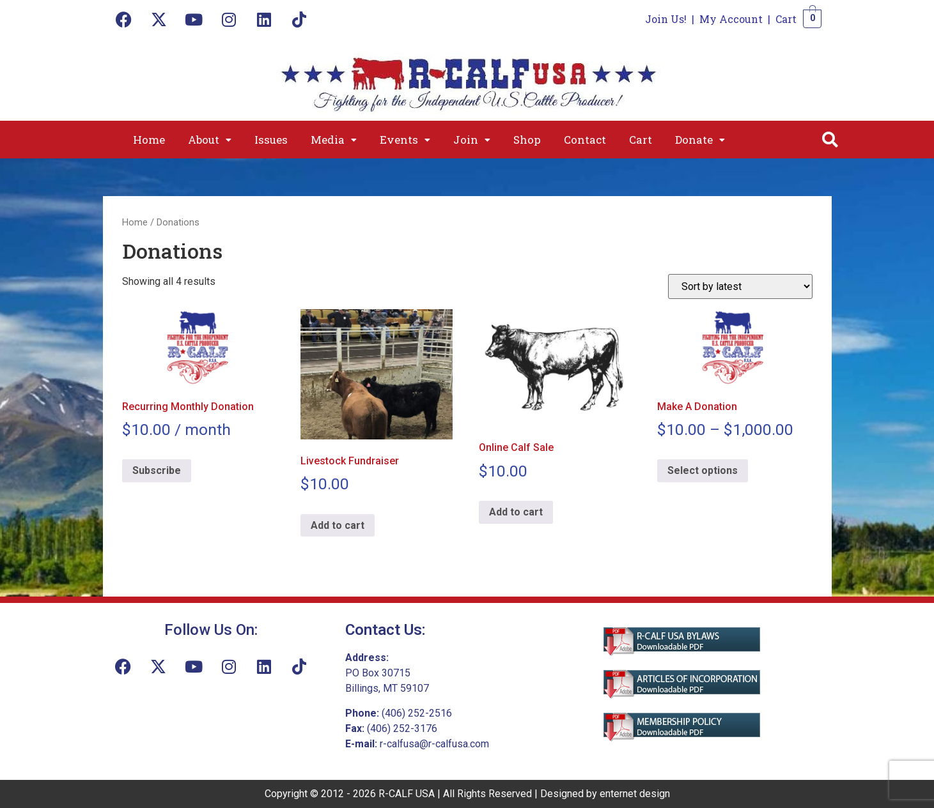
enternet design (635, 794)
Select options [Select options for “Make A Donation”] (702, 470)
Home (149, 139)
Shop (527, 139)
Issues (271, 139)
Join (471, 139)
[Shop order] (740, 286)
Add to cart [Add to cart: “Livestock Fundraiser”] (337, 525)
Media (334, 139)
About (209, 139)
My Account (731, 19)
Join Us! (666, 19)
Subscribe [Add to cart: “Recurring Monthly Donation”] (156, 470)
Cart (786, 19)
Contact (585, 139)
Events (405, 139)
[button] (209, 139)
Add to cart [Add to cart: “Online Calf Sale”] (516, 512)
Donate (700, 139)
